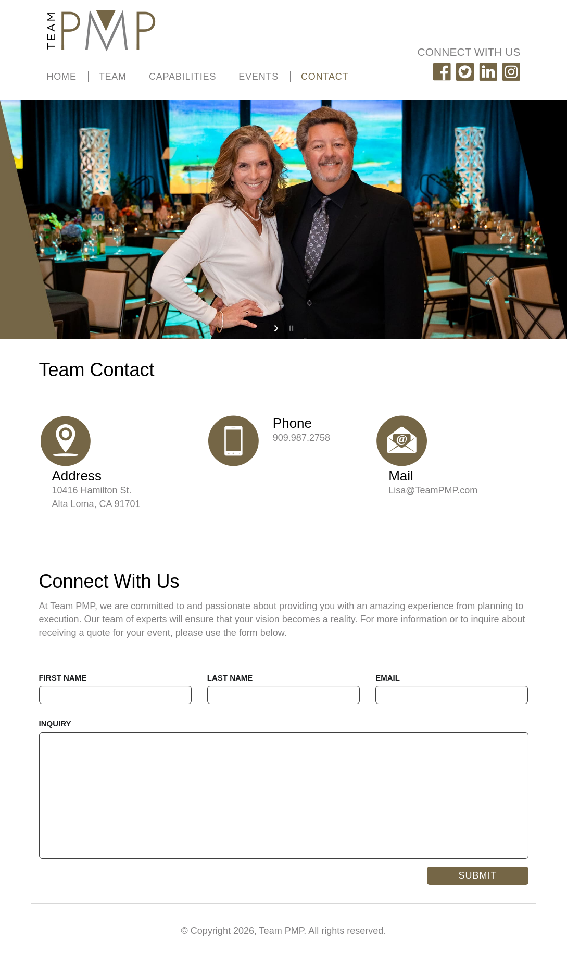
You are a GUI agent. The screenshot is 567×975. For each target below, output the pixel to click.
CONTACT (324, 76)
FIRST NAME (63, 677)
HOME (62, 76)
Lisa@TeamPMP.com (432, 490)
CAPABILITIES (182, 76)
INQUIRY (55, 723)
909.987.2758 (301, 438)
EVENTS (258, 76)
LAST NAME (230, 677)
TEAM (113, 76)
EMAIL (387, 677)
